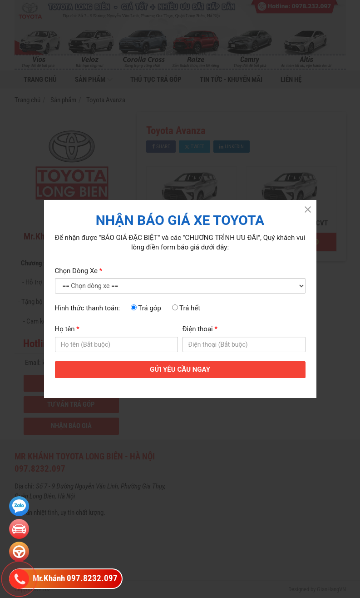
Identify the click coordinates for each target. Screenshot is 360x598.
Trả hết (186, 308)
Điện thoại (199, 329)
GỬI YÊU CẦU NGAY (180, 369)
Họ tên (67, 329)
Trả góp (146, 308)
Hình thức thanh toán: (87, 308)
